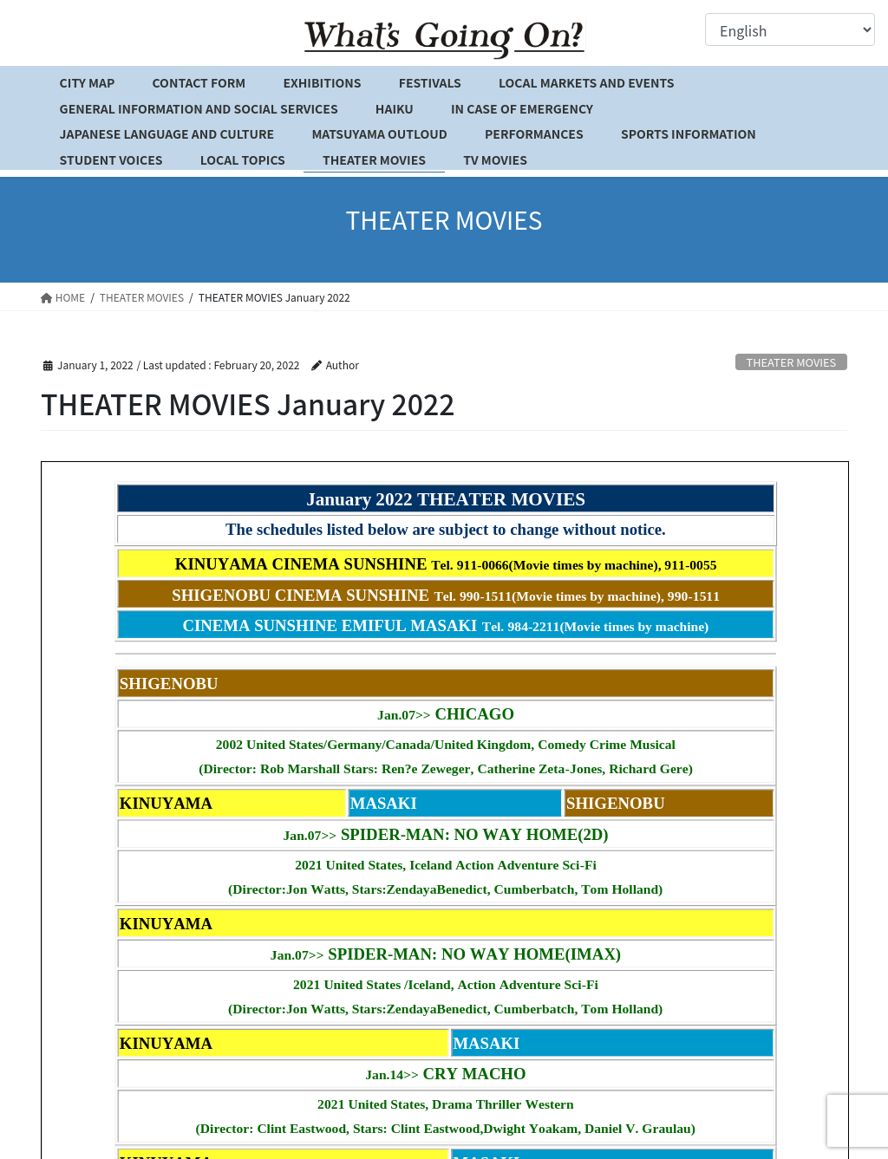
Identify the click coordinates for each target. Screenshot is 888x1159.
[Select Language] (790, 29)
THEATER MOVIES (792, 362)
